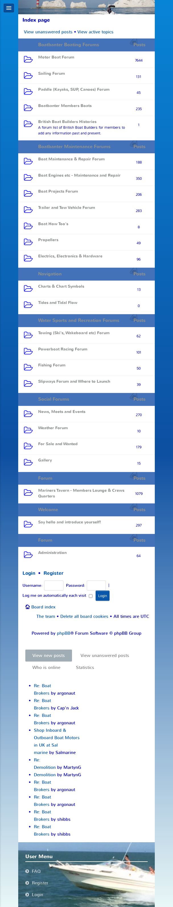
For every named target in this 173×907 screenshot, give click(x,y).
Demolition (45, 775)
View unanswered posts (48, 32)
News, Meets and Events (61, 411)
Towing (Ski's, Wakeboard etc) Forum (74, 333)
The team (45, 616)
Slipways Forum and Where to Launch (74, 381)
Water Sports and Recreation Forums (78, 320)
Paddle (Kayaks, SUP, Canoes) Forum (74, 89)
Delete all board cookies (84, 616)
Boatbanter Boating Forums (68, 45)
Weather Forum (53, 428)
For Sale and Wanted (58, 444)
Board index (43, 607)
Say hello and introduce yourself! (69, 522)
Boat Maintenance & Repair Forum (71, 159)
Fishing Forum (51, 365)
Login (28, 573)
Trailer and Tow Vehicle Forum (66, 207)
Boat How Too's (53, 224)
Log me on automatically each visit (57, 595)
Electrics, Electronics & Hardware (70, 256)
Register (53, 573)
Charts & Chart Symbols (61, 286)
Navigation (50, 274)
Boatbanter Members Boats (65, 105)
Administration (52, 552)
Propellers (48, 240)
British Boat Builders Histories (67, 121)
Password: (75, 585)
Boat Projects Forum (58, 191)
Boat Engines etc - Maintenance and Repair (79, 175)
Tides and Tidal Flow (57, 302)
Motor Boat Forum (56, 57)
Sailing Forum (51, 73)
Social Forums (53, 399)
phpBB (63, 633)
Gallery (45, 460)
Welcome (48, 510)
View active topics (95, 32)
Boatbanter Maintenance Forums (74, 147)
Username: (32, 585)
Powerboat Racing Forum (62, 349)
